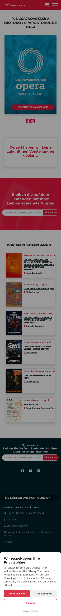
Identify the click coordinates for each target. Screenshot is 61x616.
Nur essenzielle (44, 593)
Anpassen (30, 603)
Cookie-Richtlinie (30, 611)
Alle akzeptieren (17, 593)
